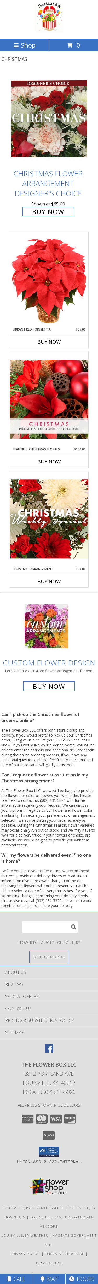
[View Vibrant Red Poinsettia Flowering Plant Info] (49, 279)
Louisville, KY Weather (24, 1235)
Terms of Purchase (64, 1253)
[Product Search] (50, 927)
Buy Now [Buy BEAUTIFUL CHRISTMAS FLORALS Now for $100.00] (49, 461)
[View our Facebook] (49, 1051)
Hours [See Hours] (81, 1278)
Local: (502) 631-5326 (49, 1091)
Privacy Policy (25, 1253)
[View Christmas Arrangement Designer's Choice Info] (49, 519)
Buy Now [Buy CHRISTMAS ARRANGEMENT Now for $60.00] (49, 581)
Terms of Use (49, 1263)
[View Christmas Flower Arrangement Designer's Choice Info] (49, 118)
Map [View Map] (49, 1278)
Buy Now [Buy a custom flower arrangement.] (49, 686)
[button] (49, 1152)
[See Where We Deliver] (49, 957)
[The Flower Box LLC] (49, 31)
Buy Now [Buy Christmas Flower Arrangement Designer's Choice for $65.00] (48, 211)
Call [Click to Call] (16, 1278)
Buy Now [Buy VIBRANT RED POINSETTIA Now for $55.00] (49, 341)
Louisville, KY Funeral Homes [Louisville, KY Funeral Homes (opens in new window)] (32, 1208)
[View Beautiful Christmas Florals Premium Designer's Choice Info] (49, 399)
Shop (25, 45)
